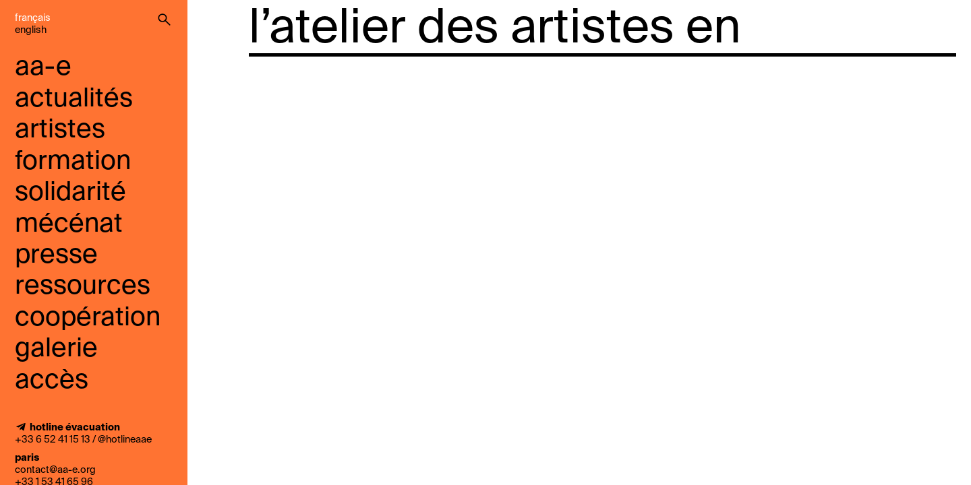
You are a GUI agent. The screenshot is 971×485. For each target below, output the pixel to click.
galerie (56, 349)
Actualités (74, 99)
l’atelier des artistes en (495, 29)
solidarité (70, 193)
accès (51, 381)
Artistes (60, 130)
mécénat (69, 225)
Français (33, 18)
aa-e (43, 68)
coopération (87, 318)
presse (56, 256)
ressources (82, 286)
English (31, 30)
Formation (73, 162)
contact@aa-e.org (55, 470)
